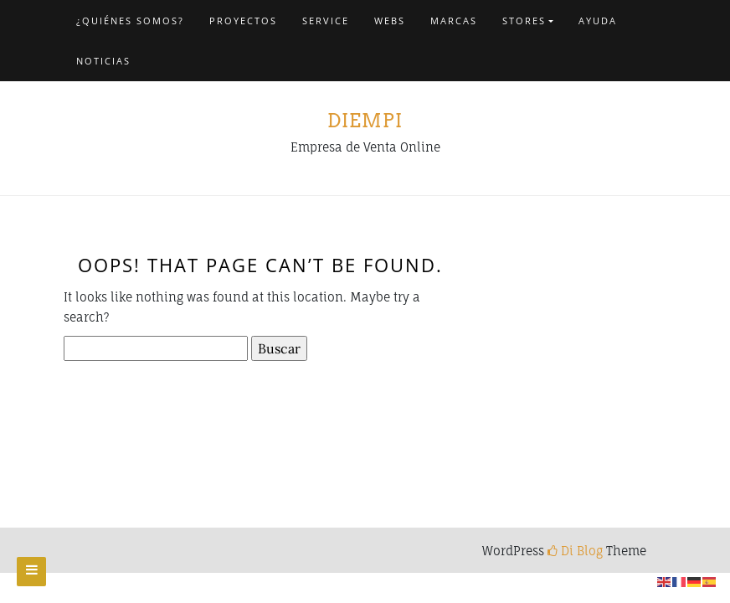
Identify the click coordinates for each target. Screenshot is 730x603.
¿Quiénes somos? (130, 20)
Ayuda (597, 20)
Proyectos (243, 20)
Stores (524, 20)
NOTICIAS (103, 60)
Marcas (453, 20)
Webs (389, 20)
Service (325, 20)
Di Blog (575, 551)
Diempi (365, 120)
